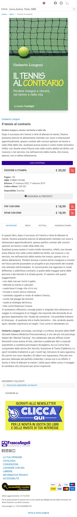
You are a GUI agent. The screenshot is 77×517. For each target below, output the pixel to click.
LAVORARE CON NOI (13, 467)
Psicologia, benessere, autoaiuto (21, 385)
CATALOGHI (9, 460)
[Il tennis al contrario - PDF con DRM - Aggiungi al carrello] (72, 206)
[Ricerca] (74, 9)
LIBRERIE (7, 471)
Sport (12, 14)
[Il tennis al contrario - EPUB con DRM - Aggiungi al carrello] (72, 213)
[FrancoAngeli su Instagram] (10, 451)
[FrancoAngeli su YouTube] (13, 451)
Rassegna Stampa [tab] (63, 226)
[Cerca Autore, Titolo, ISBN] (40, 9)
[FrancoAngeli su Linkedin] (6, 451)
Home (4, 14)
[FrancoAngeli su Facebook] (3, 451)
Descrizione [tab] (11, 226)
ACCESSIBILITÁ (11, 478)
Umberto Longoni (11, 119)
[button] (43, 3)
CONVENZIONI (10, 464)
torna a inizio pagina (38, 512)
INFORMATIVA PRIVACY (15, 475)
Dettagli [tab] (43, 226)
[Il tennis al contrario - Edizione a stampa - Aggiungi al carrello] (72, 170)
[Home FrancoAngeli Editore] (11, 3)
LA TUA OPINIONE (12, 457)
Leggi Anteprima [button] (37, 163)
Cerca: (4, 9)
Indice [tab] (28, 226)
